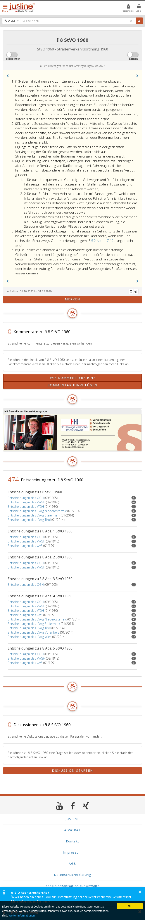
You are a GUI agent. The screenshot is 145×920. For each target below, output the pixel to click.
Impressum (72, 852)
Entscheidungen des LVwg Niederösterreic (37, 511)
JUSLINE (72, 819)
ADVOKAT (72, 830)
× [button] (140, 892)
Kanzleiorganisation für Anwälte (72, 886)
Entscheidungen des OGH (26, 498)
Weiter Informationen (22, 915)
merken (72, 299)
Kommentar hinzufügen (73, 385)
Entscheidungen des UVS (25, 546)
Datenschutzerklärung (72, 875)
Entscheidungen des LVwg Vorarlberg (33, 632)
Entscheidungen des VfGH (26, 506)
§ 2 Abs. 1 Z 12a (103, 240)
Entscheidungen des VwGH (26, 502)
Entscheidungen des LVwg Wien (30, 637)
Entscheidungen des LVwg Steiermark (34, 515)
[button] (8, 76)
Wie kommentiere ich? (72, 378)
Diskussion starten (72, 770)
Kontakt (72, 841)
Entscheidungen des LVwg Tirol (29, 520)
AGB (72, 863)
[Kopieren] (135, 291)
